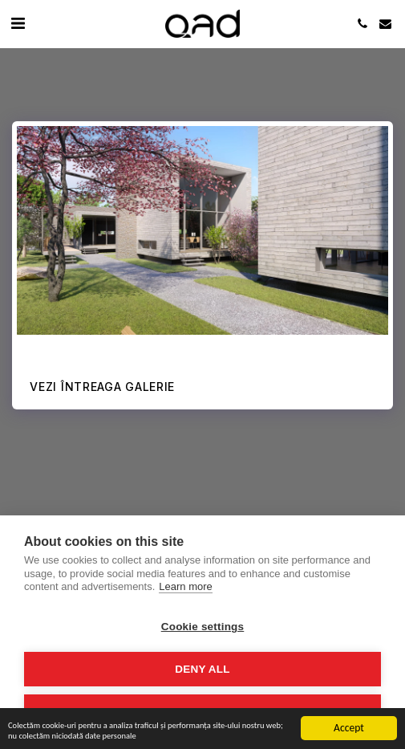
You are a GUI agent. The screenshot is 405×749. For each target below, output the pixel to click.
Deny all (202, 669)
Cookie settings (203, 627)
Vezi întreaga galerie (102, 386)
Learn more (185, 586)
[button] (17, 23)
